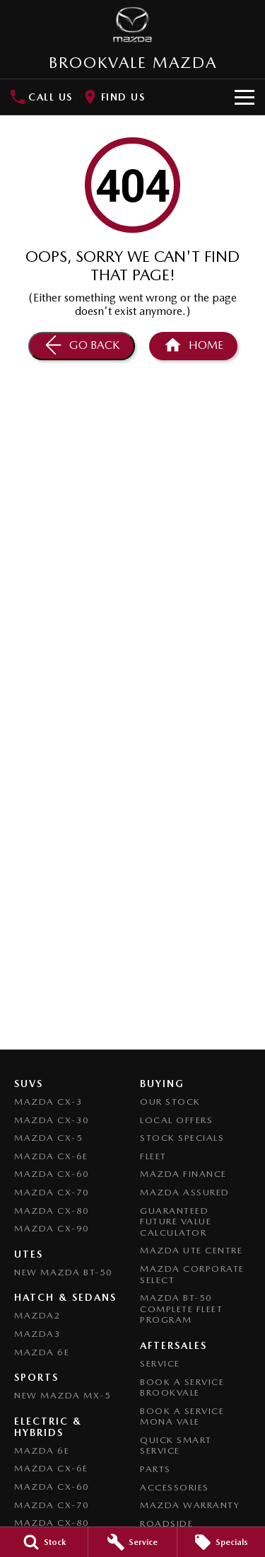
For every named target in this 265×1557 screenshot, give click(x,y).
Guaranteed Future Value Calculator (175, 1221)
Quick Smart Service (176, 1446)
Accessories (174, 1487)
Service (160, 1363)
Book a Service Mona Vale (182, 1416)
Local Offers (176, 1120)
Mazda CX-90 (52, 1228)
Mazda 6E (41, 1352)
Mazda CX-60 (52, 1173)
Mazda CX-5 (48, 1137)
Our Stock (170, 1101)
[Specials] (221, 1542)
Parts (155, 1469)
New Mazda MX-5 (62, 1395)
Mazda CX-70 (52, 1192)
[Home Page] (193, 346)
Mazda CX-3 (48, 1101)
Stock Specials (182, 1137)
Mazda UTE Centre (191, 1250)
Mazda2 (37, 1315)
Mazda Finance (183, 1173)
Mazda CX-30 (52, 1120)
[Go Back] (81, 346)
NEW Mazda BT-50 (63, 1272)
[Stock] (44, 1542)
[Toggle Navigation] (244, 97)
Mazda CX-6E (51, 1156)
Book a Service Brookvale (182, 1387)
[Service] (132, 1542)
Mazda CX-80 (52, 1210)
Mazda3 (37, 1333)
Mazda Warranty (190, 1505)
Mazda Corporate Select (192, 1274)
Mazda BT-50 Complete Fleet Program (181, 1308)
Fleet (153, 1156)
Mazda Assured (185, 1192)
